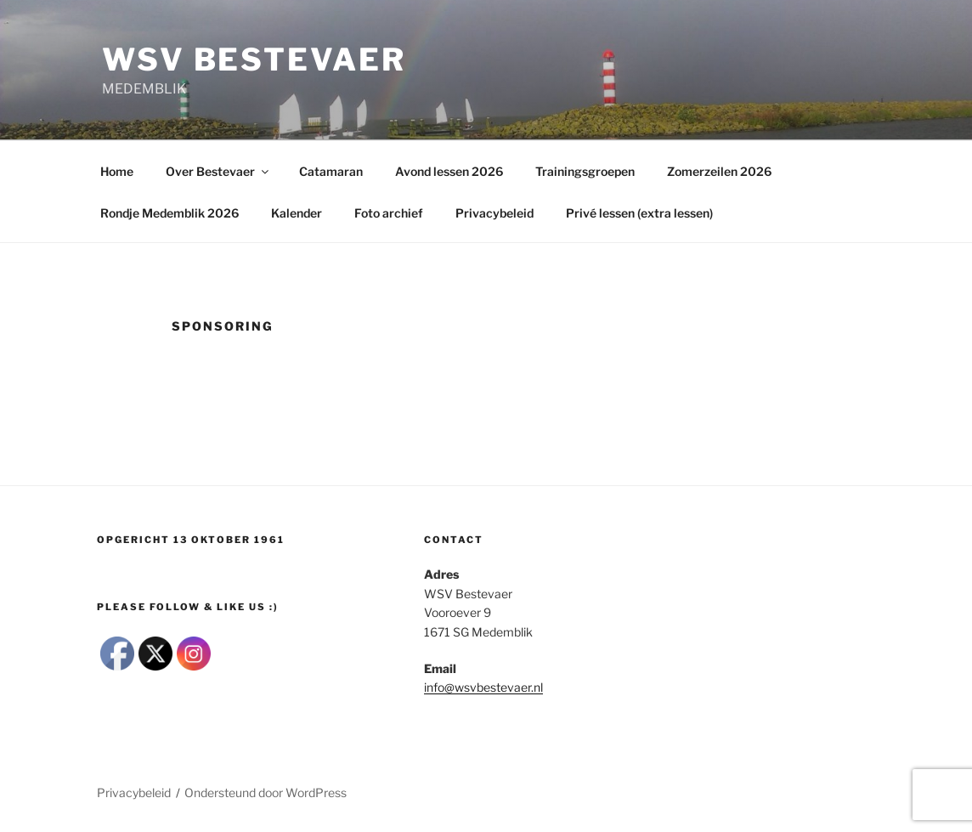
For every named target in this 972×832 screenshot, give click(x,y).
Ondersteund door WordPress (265, 792)
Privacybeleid (494, 213)
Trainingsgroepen (585, 171)
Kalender (296, 213)
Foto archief (388, 213)
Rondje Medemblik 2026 (169, 213)
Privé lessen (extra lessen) (639, 213)
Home (116, 171)
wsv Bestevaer (253, 59)
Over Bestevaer (218, 171)
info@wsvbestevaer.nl (483, 687)
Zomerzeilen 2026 (719, 171)
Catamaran (331, 171)
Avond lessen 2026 (449, 171)
